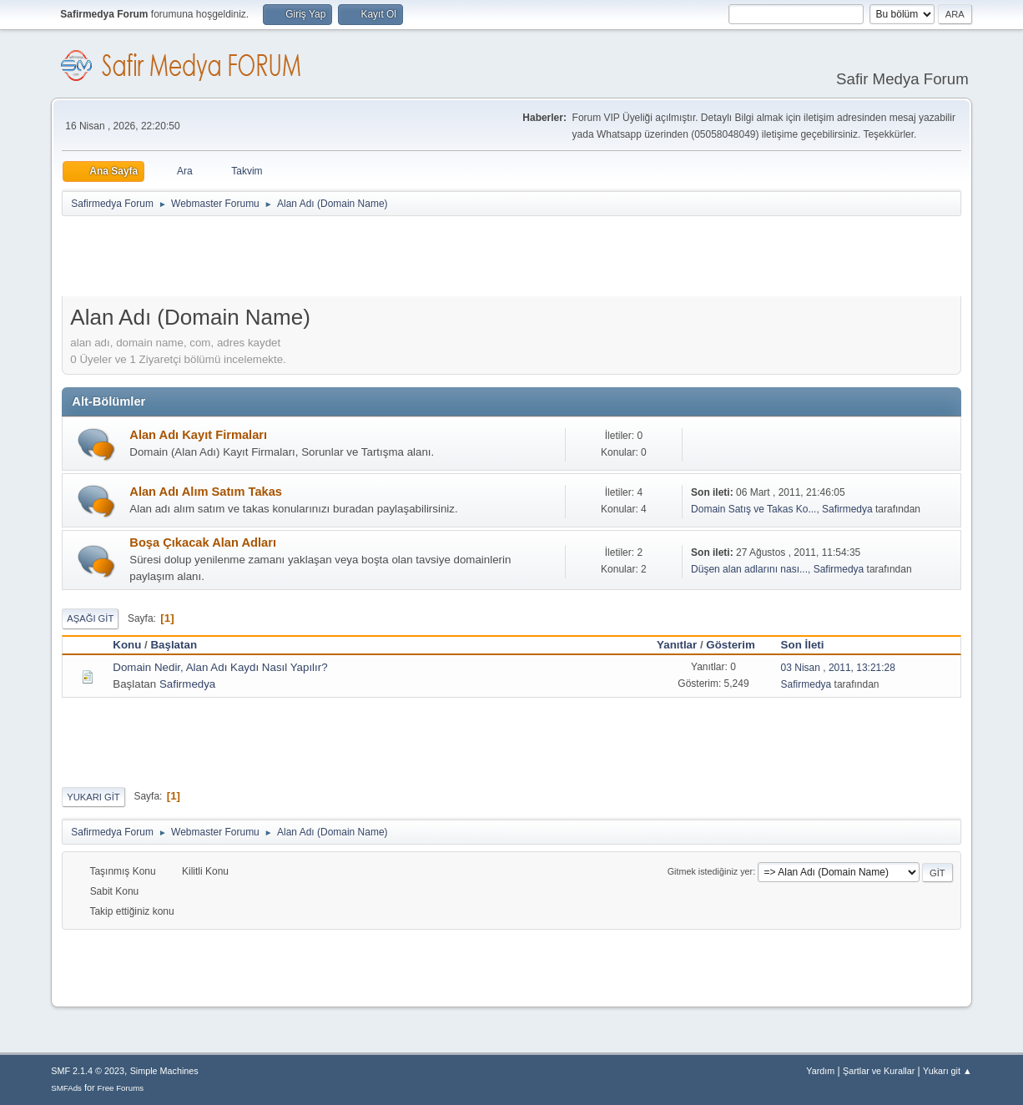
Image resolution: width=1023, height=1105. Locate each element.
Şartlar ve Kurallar (879, 1071)
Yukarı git (93, 797)
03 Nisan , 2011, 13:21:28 (838, 668)
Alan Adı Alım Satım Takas (205, 491)
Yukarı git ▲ (947, 1071)
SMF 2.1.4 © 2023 (87, 1071)
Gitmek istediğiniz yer (710, 871)
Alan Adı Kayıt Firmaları (198, 434)
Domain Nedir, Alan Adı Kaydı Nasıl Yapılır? (220, 667)
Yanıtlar (677, 644)
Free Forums (121, 1087)
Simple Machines (164, 1071)
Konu (127, 644)
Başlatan (173, 644)
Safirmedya (847, 509)
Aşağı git (90, 618)
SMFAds (66, 1087)
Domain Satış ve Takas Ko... (753, 509)
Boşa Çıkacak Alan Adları (202, 542)
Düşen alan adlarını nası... (749, 569)
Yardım (820, 1071)
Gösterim (738, 644)
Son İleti (802, 644)
